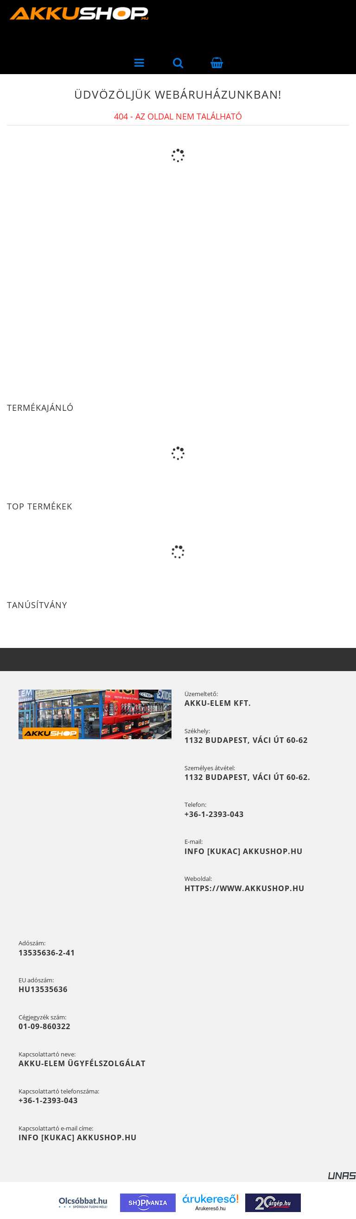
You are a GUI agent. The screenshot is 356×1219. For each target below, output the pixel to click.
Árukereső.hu (210, 1208)
